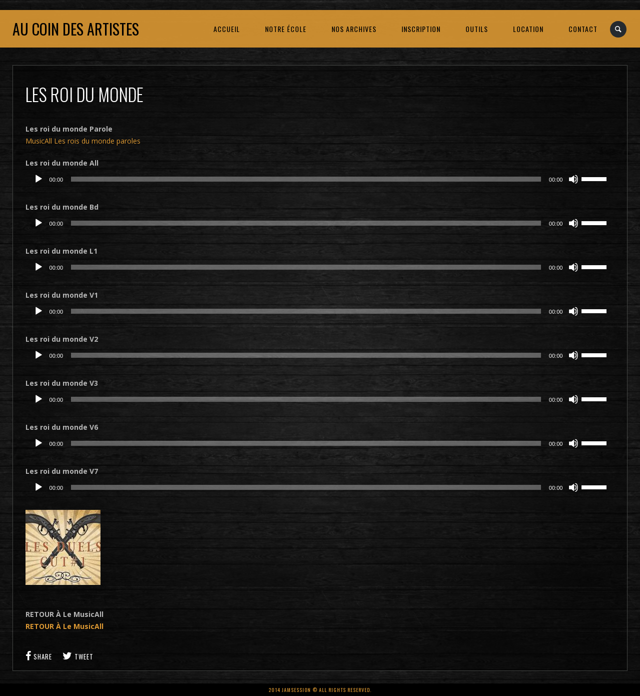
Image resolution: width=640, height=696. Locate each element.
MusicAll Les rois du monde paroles (83, 141)
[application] (320, 179)
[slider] (306, 179)
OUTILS (477, 29)
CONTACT (583, 29)
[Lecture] (39, 179)
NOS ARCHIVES (354, 29)
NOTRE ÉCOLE (285, 29)
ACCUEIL (227, 29)
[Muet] (573, 179)
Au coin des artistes (75, 29)
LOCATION (528, 29)
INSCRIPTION (421, 29)
